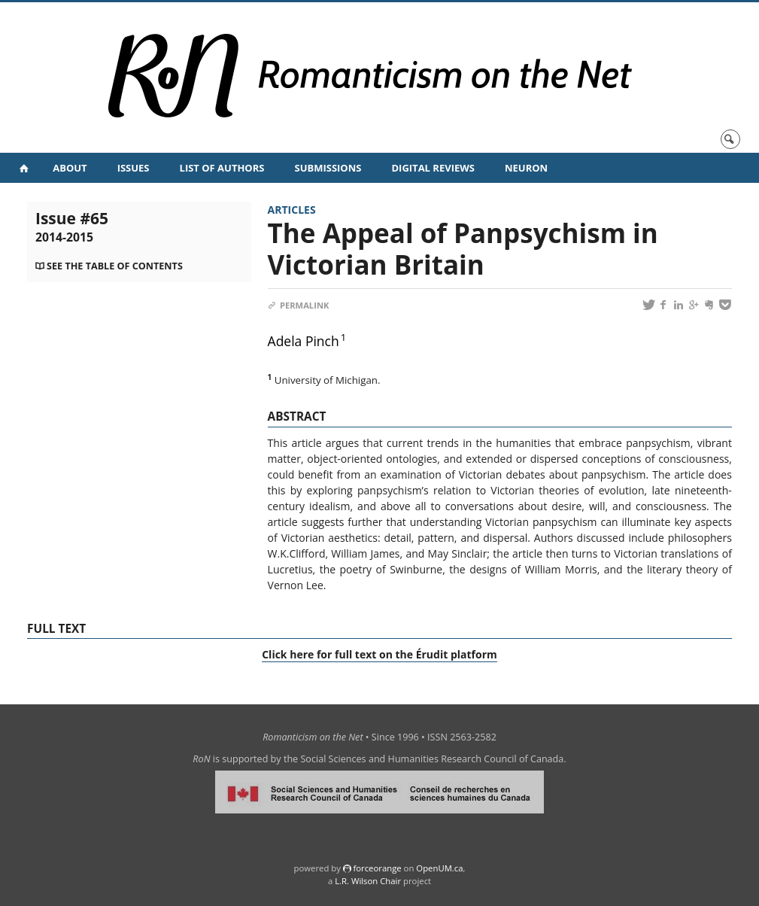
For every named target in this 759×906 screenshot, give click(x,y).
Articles (292, 209)
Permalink (298, 305)
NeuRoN (526, 168)
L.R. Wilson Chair (368, 880)
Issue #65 (71, 226)
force (377, 868)
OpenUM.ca (439, 868)
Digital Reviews (433, 168)
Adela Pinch (303, 341)
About (70, 168)
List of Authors (222, 168)
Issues (133, 168)
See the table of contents (115, 266)
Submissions (327, 168)
